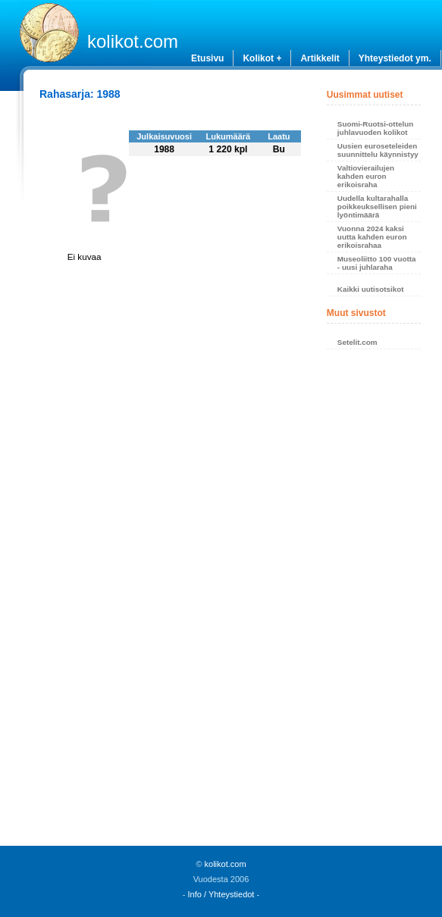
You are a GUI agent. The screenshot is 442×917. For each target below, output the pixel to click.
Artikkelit (319, 58)
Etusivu (207, 58)
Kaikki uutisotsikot (370, 289)
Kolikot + (262, 58)
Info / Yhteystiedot (221, 894)
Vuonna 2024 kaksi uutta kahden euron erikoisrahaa (372, 236)
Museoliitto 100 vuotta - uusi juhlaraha (376, 263)
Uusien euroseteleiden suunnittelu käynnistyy (377, 150)
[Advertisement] (374, 601)
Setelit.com (357, 342)
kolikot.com (132, 41)
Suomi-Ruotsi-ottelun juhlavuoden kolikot (375, 128)
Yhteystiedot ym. (395, 58)
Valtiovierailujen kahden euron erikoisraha (365, 176)
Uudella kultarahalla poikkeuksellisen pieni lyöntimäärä (377, 206)
